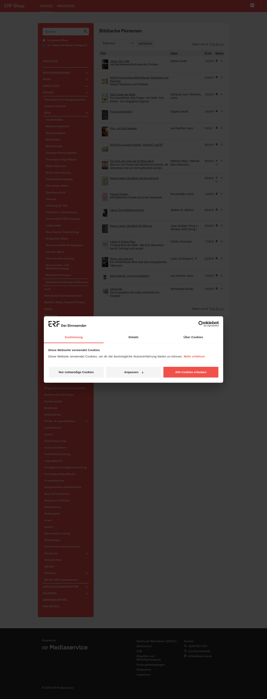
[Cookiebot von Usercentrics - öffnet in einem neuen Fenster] (201, 324)
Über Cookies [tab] (193, 337)
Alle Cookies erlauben (190, 372)
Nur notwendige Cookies (76, 372)
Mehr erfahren (194, 356)
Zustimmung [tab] (74, 337)
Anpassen (133, 372)
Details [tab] (133, 337)
